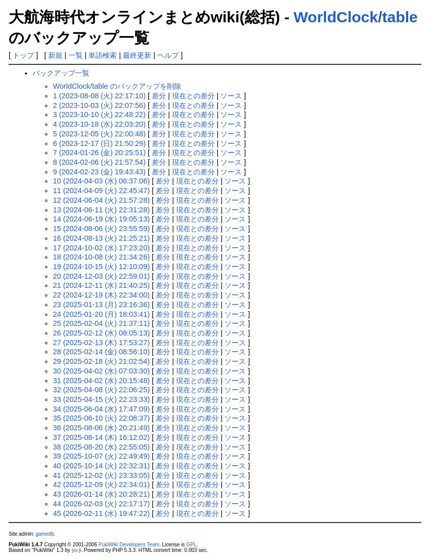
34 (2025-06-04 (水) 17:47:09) (101, 409)
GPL (191, 544)
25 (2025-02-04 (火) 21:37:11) (101, 323)
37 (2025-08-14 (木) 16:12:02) (101, 437)
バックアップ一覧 (60, 73)
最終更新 (137, 55)
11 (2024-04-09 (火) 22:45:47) (101, 191)
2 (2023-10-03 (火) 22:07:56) (99, 105)
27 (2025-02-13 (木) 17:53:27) (101, 343)
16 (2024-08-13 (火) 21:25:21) (101, 238)
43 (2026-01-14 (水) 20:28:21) (101, 494)
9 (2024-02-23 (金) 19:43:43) (99, 172)
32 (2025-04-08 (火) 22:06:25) (101, 390)
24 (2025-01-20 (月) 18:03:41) (101, 314)
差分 (159, 96)
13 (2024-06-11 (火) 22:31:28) (101, 210)
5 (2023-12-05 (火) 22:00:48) (99, 134)
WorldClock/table (355, 17)
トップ (23, 55)
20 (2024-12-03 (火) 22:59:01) (101, 276)
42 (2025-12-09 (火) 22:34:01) (101, 484)
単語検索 (102, 55)
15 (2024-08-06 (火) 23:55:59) (101, 229)
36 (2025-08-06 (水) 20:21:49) (101, 428)
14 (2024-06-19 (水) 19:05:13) (101, 219)
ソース (231, 96)
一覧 (76, 55)
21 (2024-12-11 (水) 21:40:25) (101, 285)
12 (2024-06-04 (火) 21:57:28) (101, 200)
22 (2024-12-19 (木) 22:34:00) (101, 295)
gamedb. (45, 534)
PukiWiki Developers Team (128, 544)
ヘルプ (168, 55)
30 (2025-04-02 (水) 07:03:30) (101, 371)
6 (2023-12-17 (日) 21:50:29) (99, 143)
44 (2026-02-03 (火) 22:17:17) (101, 504)
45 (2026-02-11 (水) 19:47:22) (101, 513)
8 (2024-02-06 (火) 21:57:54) (99, 162)
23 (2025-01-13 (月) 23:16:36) (101, 305)
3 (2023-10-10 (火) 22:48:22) (99, 114)
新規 (55, 55)
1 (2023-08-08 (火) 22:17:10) (99, 96)
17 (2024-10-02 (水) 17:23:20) (101, 248)
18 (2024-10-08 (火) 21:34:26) (101, 257)
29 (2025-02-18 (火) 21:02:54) (101, 361)
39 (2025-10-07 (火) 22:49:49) (101, 456)
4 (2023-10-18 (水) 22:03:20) (99, 124)
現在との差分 (193, 96)
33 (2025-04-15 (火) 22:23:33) (101, 399)
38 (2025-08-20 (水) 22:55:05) (101, 447)
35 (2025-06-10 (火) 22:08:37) (101, 418)
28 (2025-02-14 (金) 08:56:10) (101, 352)
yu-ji (76, 550)
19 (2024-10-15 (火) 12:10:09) (101, 267)
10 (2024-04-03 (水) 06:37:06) (101, 181)
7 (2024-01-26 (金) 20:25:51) (99, 152)
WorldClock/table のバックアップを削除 (117, 86)
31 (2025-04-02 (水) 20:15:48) (101, 381)
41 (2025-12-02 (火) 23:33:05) (101, 475)
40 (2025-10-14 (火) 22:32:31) (101, 466)
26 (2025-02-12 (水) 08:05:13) (101, 333)
